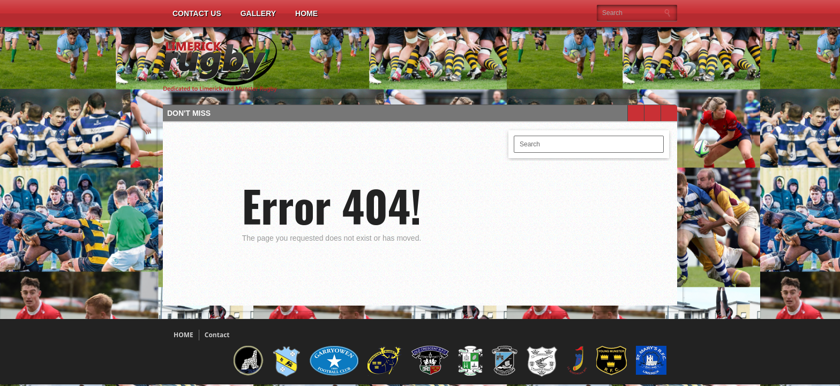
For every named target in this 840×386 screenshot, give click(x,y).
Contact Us (196, 13)
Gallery (258, 13)
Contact (217, 334)
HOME (183, 334)
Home (306, 13)
